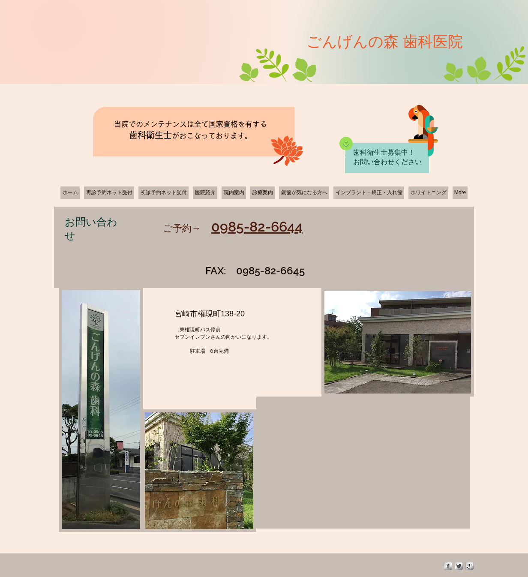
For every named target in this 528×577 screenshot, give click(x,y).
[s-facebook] (448, 566)
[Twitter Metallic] (459, 566)
